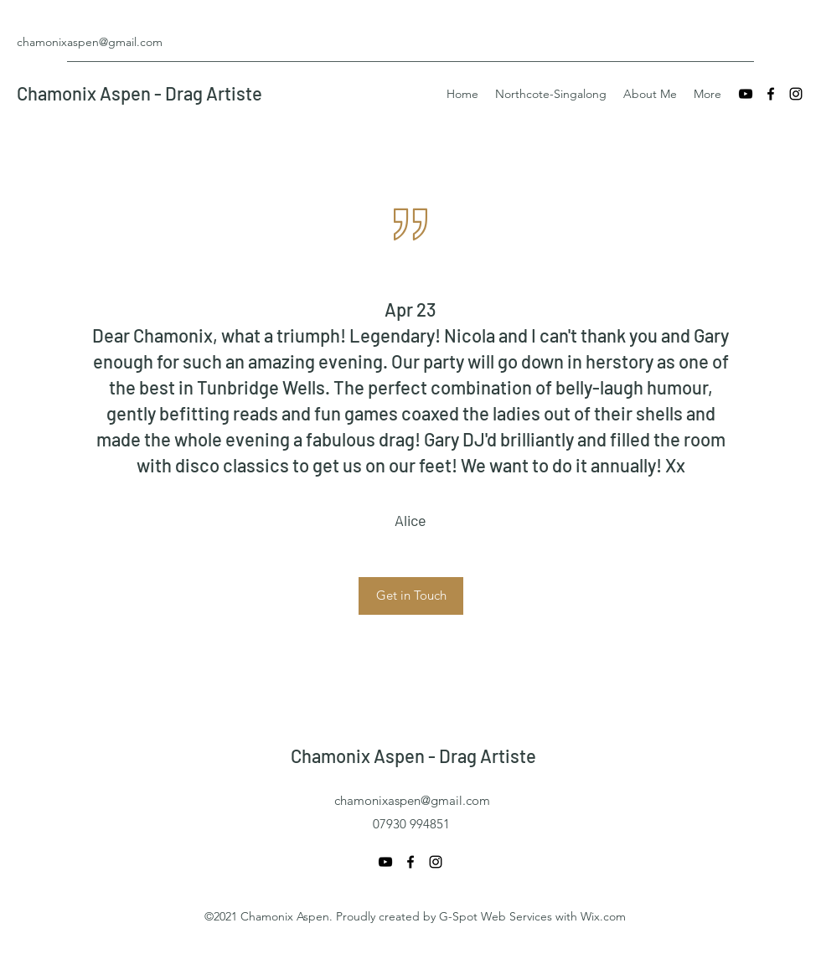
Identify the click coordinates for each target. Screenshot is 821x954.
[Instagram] (795, 93)
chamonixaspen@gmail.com (90, 41)
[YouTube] (745, 93)
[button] (411, 596)
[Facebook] (770, 93)
